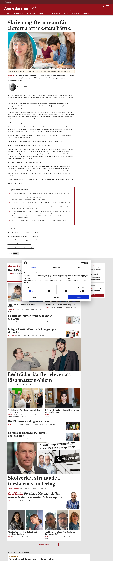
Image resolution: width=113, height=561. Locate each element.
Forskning (16, 255)
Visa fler (93, 297)
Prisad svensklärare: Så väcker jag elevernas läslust (23, 242)
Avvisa (34, 297)
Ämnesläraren (18, 13)
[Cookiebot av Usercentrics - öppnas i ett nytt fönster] (82, 263)
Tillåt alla (78, 297)
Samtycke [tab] (33, 267)
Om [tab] (79, 267)
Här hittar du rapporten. (15, 185)
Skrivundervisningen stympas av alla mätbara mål (23, 234)
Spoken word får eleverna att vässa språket (21, 250)
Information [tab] (56, 267)
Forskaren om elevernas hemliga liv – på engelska (23, 238)
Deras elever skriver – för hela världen (19, 246)
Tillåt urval (56, 297)
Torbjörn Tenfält (23, 88)
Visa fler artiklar (44, 547)
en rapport (52, 114)
